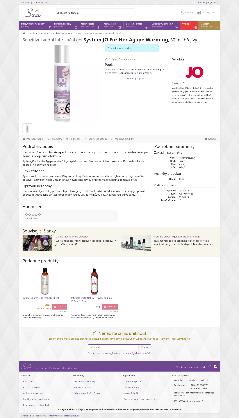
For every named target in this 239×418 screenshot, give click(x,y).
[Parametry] (54, 139)
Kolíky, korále (91, 26)
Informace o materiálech (36, 404)
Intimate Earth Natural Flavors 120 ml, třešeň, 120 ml (91, 299)
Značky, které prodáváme (36, 399)
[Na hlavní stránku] (24, 33)
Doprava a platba (133, 381)
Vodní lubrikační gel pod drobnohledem (177, 236)
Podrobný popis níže (136, 78)
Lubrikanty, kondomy (165, 26)
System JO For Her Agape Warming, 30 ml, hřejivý (98, 33)
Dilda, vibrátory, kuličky (36, 26)
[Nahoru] (211, 139)
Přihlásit (201, 2)
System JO (178, 83)
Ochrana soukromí (33, 393)
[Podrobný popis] (32, 139)
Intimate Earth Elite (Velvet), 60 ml (41, 297)
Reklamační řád (81, 387)
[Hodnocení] (73, 139)
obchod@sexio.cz (198, 380)
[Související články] (96, 139)
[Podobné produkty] (122, 139)
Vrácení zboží (131, 393)
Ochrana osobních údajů (86, 393)
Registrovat (213, 2)
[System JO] (194, 72)
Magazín (210, 26)
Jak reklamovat (131, 387)
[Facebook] (215, 366)
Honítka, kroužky (66, 26)
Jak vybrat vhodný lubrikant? (71, 236)
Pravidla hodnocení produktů (139, 399)
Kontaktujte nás (40, 2)
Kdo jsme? (25, 2)
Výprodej (190, 26)
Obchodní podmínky (84, 381)
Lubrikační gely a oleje (61, 33)
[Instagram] (209, 366)
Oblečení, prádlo (137, 26)
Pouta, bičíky (113, 26)
